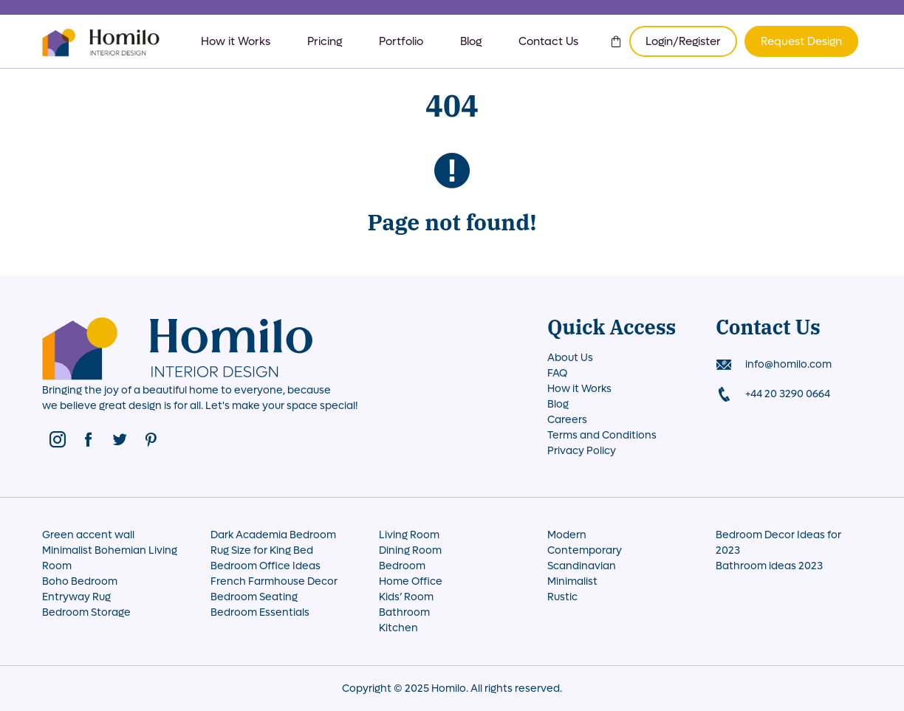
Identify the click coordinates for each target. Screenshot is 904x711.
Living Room (409, 535)
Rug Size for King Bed (261, 550)
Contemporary (584, 550)
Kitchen (398, 628)
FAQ (557, 373)
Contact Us (548, 41)
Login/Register (683, 41)
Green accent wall (88, 535)
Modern (566, 535)
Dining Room (410, 550)
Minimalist (572, 581)
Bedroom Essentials (259, 612)
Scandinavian (581, 566)
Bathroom (404, 612)
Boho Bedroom (79, 581)
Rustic (562, 597)
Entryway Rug (76, 597)
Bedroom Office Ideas (265, 566)
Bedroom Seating (254, 597)
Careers (567, 420)
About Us (570, 358)
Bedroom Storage (86, 612)
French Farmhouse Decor (274, 581)
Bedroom (402, 566)
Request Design (801, 41)
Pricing (324, 41)
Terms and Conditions (602, 435)
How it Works (235, 41)
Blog (471, 41)
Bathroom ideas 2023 (769, 566)
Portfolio (401, 41)
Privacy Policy (581, 451)
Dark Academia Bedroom (273, 535)
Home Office (410, 581)
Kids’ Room (406, 597)
